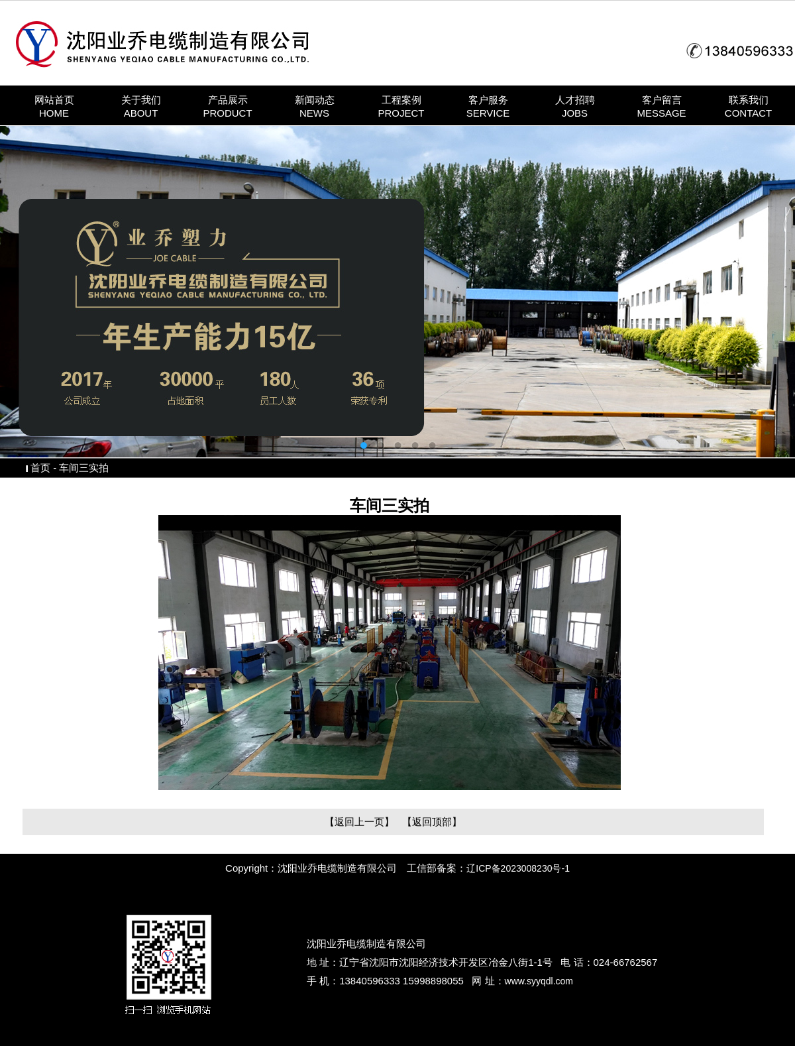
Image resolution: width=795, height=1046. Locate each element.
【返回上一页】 (359, 821)
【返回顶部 (427, 821)
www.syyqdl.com (539, 981)
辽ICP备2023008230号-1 (518, 868)
